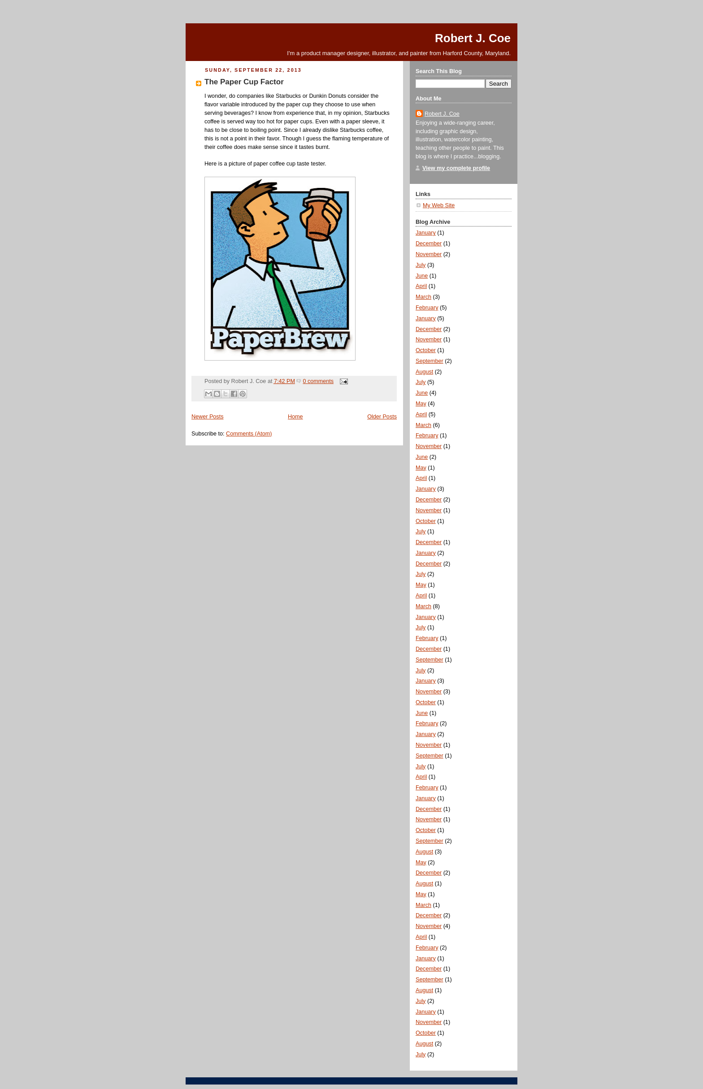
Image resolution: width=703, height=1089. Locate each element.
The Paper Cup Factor (244, 82)
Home (295, 417)
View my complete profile (456, 168)
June (422, 276)
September (429, 361)
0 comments (318, 381)
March (423, 297)
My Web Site (439, 205)
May (421, 404)
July (420, 265)
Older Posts (382, 417)
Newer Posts (207, 417)
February (427, 308)
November (429, 254)
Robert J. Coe (473, 38)
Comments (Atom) (249, 434)
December (429, 243)
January (426, 233)
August (424, 372)
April (421, 286)
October (426, 350)
